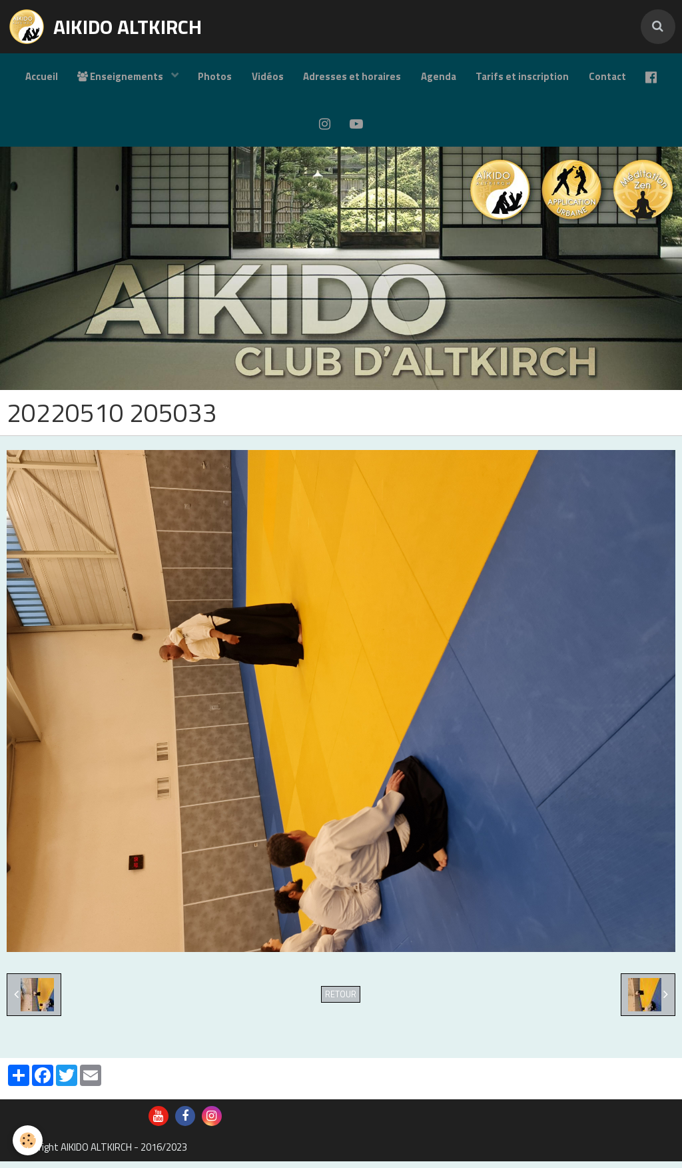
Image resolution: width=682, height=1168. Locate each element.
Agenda (438, 77)
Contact (608, 77)
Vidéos (267, 77)
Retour (340, 1001)
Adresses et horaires (352, 77)
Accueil (40, 77)
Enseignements (121, 77)
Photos (214, 77)
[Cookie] (28, 1140)
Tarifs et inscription (522, 77)
